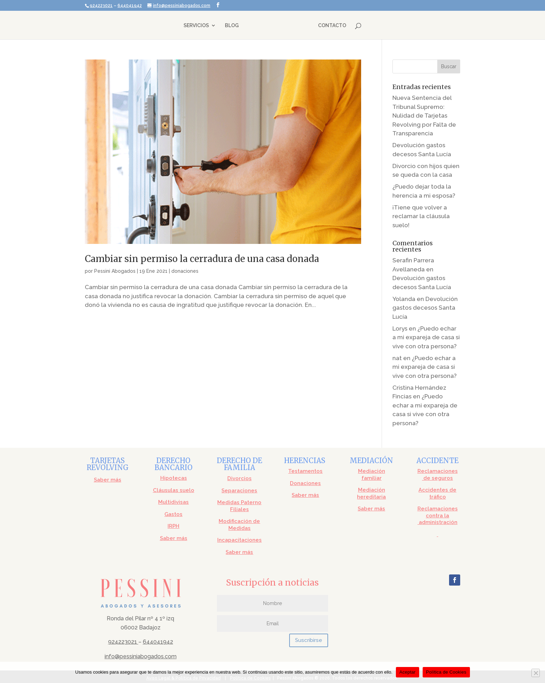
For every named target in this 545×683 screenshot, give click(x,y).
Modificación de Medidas (239, 524)
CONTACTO (331, 25)
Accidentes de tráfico (437, 493)
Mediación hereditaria (371, 493)
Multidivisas (173, 502)
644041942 (129, 5)
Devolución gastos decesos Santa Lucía (425, 307)
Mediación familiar (371, 474)
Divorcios (239, 478)
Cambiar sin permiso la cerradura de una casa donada (202, 258)
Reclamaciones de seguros (437, 474)
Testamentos (305, 471)
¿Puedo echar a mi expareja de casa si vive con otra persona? (426, 337)
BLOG (232, 25)
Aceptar (407, 672)
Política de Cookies (446, 672)
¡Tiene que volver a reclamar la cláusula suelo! (421, 216)
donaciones (184, 271)
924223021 (101, 5)
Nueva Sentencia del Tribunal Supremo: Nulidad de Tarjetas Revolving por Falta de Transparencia (424, 115)
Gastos (173, 514)
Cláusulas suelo (173, 490)
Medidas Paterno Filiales (239, 506)
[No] (535, 673)
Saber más (107, 480)
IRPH (173, 526)
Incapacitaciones (239, 540)
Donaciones (305, 483)
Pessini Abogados (115, 271)
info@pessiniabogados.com (141, 656)
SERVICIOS (197, 25)
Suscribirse (308, 640)
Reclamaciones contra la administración (437, 515)
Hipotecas (173, 478)
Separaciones (239, 490)
